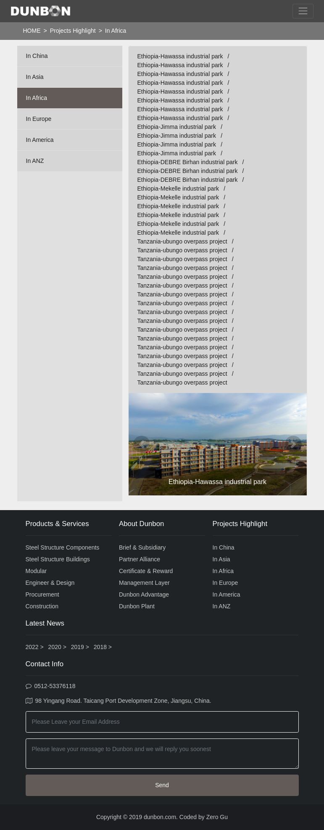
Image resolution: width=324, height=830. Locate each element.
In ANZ (35, 160)
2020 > (57, 647)
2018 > (103, 647)
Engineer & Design (50, 582)
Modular (36, 571)
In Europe (39, 118)
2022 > (35, 647)
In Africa (36, 97)
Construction (42, 606)
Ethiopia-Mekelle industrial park (178, 188)
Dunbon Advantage (144, 594)
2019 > (80, 647)
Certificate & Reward (146, 571)
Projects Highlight (73, 30)
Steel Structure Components (63, 547)
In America (40, 139)
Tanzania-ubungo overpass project (182, 241)
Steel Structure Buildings (58, 559)
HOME (32, 30)
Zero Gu (217, 817)
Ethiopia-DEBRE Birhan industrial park (187, 162)
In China (37, 55)
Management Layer (144, 582)
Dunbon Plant (137, 606)
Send (162, 785)
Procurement (42, 594)
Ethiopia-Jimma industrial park (176, 126)
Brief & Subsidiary (142, 547)
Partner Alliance (139, 559)
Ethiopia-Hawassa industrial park (180, 56)
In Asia (35, 76)
